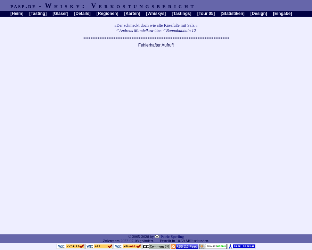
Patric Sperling (172, 236)
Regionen (107, 13)
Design (259, 13)
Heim (17, 13)
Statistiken (232, 13)
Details (82, 13)
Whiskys (156, 13)
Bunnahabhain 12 (181, 30)
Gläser (60, 13)
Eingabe (282, 13)
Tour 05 (206, 13)
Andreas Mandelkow (136, 30)
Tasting (38, 13)
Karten (132, 13)
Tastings (181, 13)
